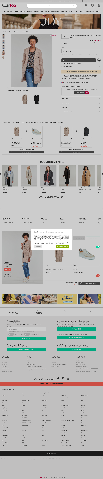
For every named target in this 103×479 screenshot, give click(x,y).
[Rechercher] (74, 6)
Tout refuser (38, 246)
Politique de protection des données (56, 243)
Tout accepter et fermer (62, 246)
